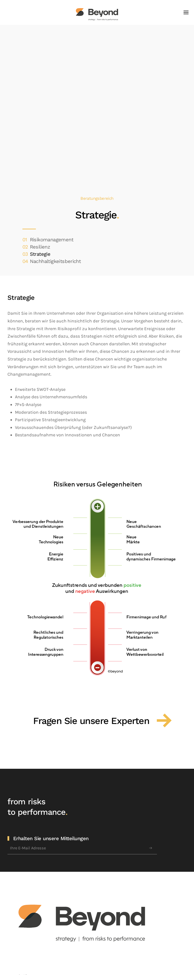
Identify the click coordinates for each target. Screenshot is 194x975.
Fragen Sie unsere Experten (91, 720)
